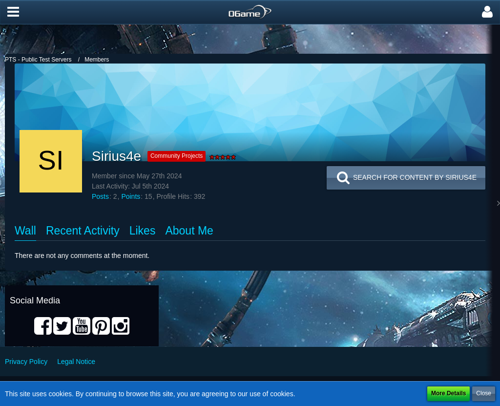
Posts (100, 196)
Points (130, 196)
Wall (25, 230)
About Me (189, 230)
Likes (142, 230)
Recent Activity (83, 230)
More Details (448, 393)
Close (483, 393)
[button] (13, 12)
